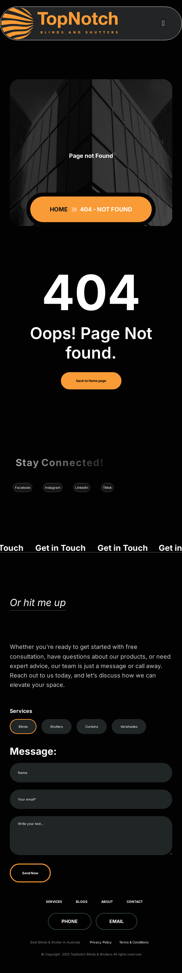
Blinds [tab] (23, 726)
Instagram (53, 487)
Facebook (22, 487)
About (107, 902)
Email (116, 921)
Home (60, 209)
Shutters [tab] (56, 726)
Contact (135, 902)
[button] (163, 23)
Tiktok (107, 487)
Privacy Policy (101, 942)
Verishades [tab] (128, 726)
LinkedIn (81, 487)
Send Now (30, 873)
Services (54, 902)
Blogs (82, 902)
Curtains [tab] (91, 726)
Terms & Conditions (133, 942)
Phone (70, 921)
